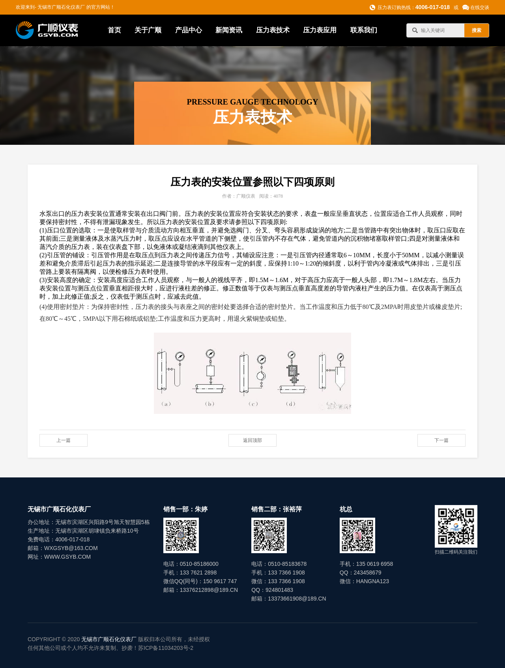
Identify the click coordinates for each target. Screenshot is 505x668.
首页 (114, 30)
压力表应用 (320, 30)
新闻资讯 (228, 30)
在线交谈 (479, 7)
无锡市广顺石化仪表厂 (109, 639)
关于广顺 (148, 30)
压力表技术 (273, 30)
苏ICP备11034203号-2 (165, 648)
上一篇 (63, 440)
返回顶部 (252, 440)
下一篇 (441, 440)
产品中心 (188, 30)
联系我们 (363, 30)
